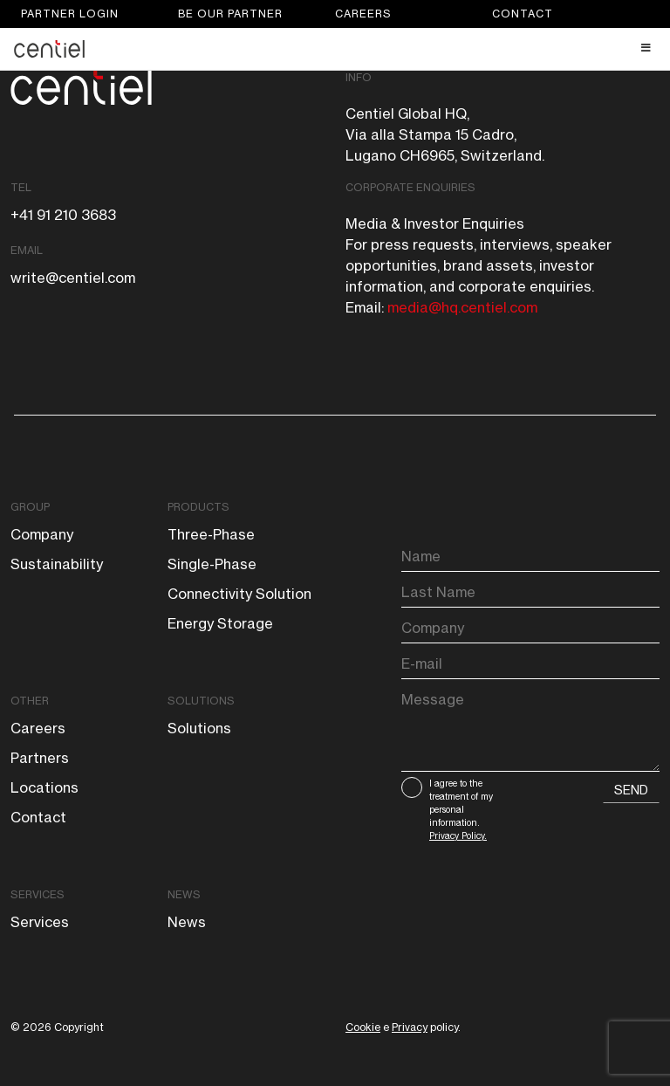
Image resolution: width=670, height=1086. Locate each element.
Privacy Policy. (458, 835)
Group (30, 506)
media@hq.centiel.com (462, 307)
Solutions (201, 700)
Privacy (409, 1027)
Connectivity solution (239, 593)
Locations (44, 787)
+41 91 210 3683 (63, 214)
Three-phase (211, 534)
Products (198, 506)
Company (41, 534)
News (184, 894)
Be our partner (230, 13)
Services (37, 894)
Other (29, 700)
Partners (39, 757)
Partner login (70, 13)
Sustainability (56, 564)
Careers (363, 13)
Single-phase (212, 564)
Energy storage (220, 623)
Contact (522, 13)
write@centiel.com (72, 277)
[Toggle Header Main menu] (335, 48)
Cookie (362, 1027)
